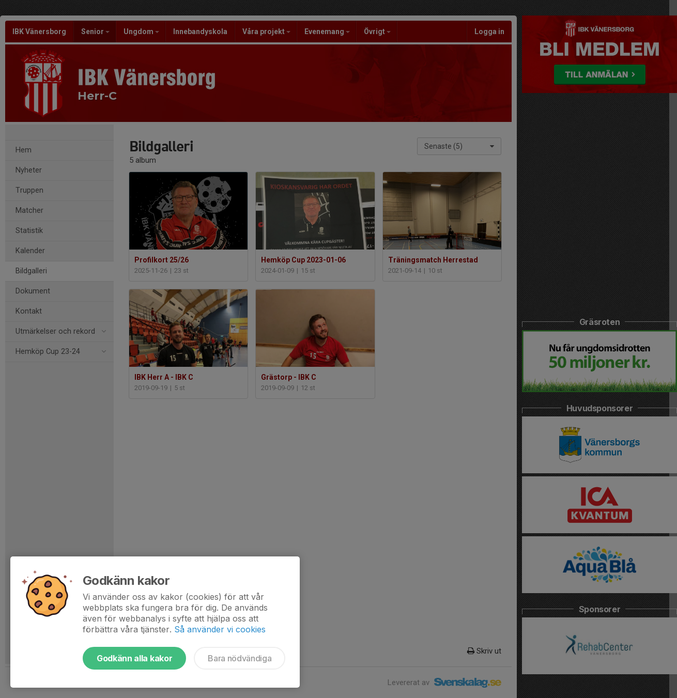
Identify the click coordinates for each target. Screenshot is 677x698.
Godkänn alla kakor (134, 658)
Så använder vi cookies (220, 629)
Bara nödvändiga (239, 658)
